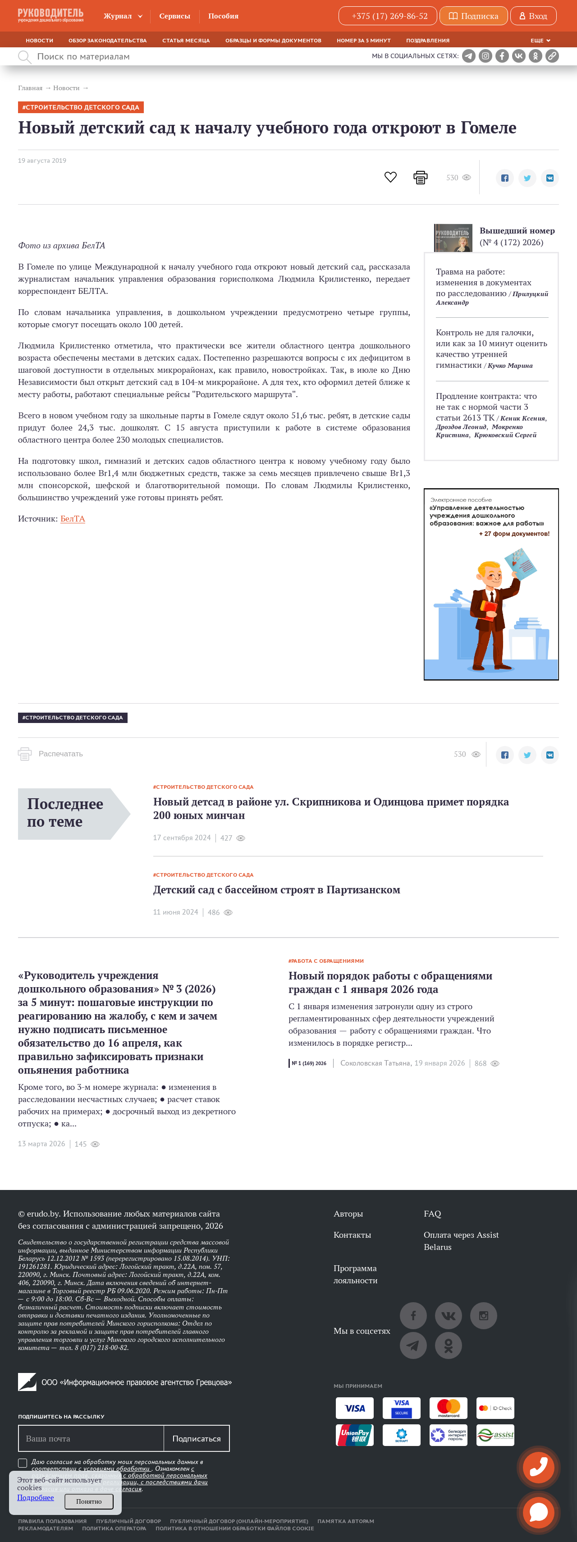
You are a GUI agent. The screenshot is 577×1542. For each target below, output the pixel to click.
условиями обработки (117, 1468)
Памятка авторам (345, 1521)
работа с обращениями (327, 961)
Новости (39, 40)
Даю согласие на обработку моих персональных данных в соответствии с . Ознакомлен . (120, 1475)
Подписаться (196, 1438)
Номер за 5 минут (364, 40)
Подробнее (35, 1497)
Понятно (89, 1501)
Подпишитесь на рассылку (61, 1416)
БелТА (72, 518)
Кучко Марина (510, 365)
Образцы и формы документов (273, 40)
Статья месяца (186, 40)
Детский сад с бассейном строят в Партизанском (276, 889)
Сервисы (174, 16)
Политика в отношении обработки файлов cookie (235, 1528)
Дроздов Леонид (461, 426)
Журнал (118, 16)
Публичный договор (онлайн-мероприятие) (239, 1521)
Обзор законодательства (108, 40)
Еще (537, 40)
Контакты (352, 1235)
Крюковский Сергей (505, 435)
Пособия (223, 16)
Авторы (348, 1213)
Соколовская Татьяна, (376, 1063)
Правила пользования (52, 1521)
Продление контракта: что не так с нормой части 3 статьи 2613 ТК (486, 406)
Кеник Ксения (522, 418)
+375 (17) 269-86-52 (390, 15)
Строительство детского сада (82, 107)
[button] (505, 178)
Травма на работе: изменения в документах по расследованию (483, 282)
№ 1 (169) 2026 (309, 1063)
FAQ (432, 1213)
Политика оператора (114, 1528)
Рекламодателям (45, 1528)
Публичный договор (128, 1521)
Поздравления (428, 40)
